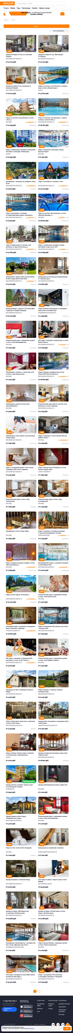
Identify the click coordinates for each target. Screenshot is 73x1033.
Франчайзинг (62, 1007)
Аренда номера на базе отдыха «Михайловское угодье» (16, 817)
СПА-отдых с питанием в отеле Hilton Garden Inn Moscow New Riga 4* (20, 975)
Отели (12, 8)
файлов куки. (31, 1028)
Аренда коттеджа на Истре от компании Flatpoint (19, 55)
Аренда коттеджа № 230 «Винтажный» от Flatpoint (50, 55)
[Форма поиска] (41, 3)
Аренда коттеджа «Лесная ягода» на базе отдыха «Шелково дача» (51, 912)
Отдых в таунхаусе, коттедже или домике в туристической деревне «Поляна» (51, 532)
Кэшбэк (34, 8)
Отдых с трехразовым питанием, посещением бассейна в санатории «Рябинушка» (20, 150)
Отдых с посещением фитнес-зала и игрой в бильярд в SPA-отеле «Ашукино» (19, 468)
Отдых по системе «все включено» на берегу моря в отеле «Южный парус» (52, 87)
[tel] (63, 1024)
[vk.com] (53, 1024)
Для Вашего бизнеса (64, 1004)
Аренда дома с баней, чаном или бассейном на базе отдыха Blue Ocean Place (20, 278)
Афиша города (44, 8)
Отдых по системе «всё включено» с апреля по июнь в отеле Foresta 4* (52, 119)
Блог (38, 1011)
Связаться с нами (8, 1009)
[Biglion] (9, 3)
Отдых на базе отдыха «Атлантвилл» (17, 594)
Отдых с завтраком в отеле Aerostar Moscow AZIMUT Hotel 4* (52, 436)
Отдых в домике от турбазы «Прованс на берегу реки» (50, 691)
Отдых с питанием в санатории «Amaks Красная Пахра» (51, 150)
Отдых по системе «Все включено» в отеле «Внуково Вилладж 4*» (52, 214)
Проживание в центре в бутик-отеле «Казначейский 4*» (18, 405)
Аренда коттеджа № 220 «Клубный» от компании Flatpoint (18, 87)
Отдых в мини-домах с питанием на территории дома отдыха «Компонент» (19, 214)
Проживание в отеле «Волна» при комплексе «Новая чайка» (20, 436)
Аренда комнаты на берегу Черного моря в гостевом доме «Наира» (19, 786)
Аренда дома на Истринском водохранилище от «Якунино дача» (52, 278)
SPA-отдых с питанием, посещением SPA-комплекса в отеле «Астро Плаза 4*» (19, 659)
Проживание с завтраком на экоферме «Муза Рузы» (21, 182)
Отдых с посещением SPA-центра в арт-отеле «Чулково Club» (53, 627)
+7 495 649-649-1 (10, 1001)
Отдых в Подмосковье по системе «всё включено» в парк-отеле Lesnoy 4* (18, 246)
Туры (18, 8)
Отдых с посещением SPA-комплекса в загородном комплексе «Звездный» (50, 975)
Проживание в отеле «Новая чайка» (17, 531)
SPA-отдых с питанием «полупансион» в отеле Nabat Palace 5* (53, 341)
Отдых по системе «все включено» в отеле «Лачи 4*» (19, 119)
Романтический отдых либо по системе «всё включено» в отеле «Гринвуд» (52, 405)
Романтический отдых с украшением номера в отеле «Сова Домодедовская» (20, 341)
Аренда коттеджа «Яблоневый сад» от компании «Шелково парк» (17, 912)
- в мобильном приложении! (36, 13)
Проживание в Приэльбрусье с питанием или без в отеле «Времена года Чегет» (20, 944)
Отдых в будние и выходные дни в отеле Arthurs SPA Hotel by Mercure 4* (51, 373)
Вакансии (39, 1008)
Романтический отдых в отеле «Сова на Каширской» (50, 500)
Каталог (36, 26)
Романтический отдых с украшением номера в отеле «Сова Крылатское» (52, 595)
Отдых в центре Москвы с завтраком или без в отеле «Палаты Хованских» (52, 944)
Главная (6, 20)
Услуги (6, 8)
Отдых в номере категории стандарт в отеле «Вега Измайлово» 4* (20, 564)
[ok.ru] (58, 1024)
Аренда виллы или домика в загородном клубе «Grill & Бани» (53, 722)
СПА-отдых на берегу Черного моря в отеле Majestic (52, 880)
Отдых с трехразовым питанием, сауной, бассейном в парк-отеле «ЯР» (51, 246)
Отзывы (50, 1008)
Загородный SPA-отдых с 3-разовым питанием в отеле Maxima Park (53, 564)
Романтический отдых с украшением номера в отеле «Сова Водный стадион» (52, 659)
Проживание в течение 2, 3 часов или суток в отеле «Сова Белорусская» (20, 373)
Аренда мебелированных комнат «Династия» (52, 785)
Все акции (61, 1014)
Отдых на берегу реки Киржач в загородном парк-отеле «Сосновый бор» (52, 309)
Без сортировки (59, 31)
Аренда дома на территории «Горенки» (51, 848)
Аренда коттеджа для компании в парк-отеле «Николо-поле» (52, 754)
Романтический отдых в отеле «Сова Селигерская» (17, 500)
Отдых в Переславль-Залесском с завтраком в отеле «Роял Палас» (20, 722)
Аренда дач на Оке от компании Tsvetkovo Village (19, 691)
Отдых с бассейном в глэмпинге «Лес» (50, 181)
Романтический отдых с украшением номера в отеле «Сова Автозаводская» (52, 817)
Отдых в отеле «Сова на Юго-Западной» (19, 848)
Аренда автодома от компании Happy (18, 879)
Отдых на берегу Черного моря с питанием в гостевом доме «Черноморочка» (20, 754)
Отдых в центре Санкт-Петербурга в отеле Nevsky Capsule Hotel (52, 468)
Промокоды (26, 8)
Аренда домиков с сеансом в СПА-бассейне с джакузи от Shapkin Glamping (20, 309)
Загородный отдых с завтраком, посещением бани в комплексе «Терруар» (20, 627)
